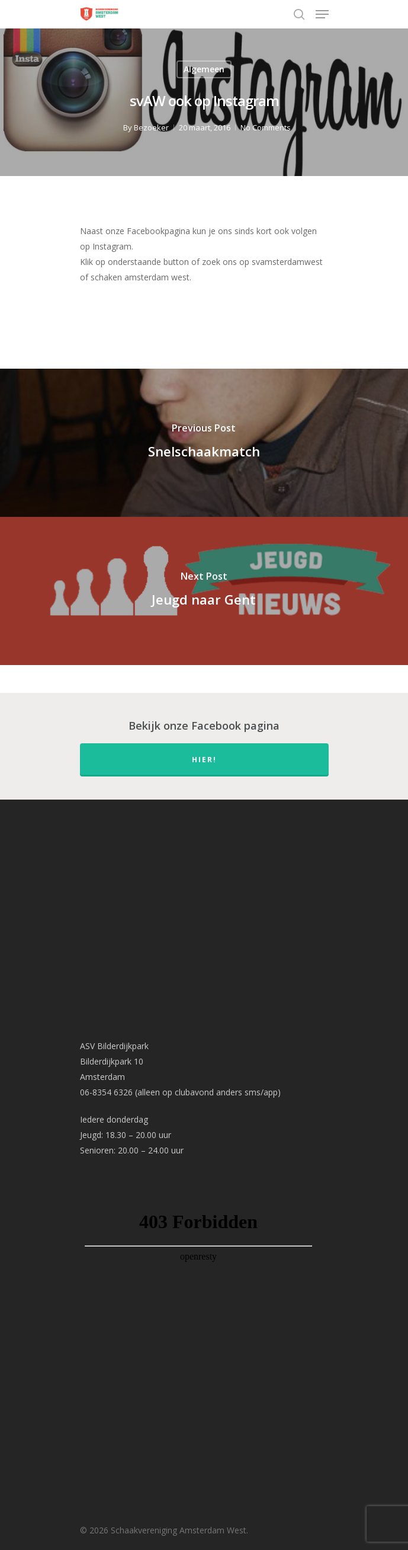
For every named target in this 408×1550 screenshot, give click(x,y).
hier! (204, 760)
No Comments (265, 127)
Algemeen (204, 69)
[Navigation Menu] (322, 14)
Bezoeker (151, 127)
